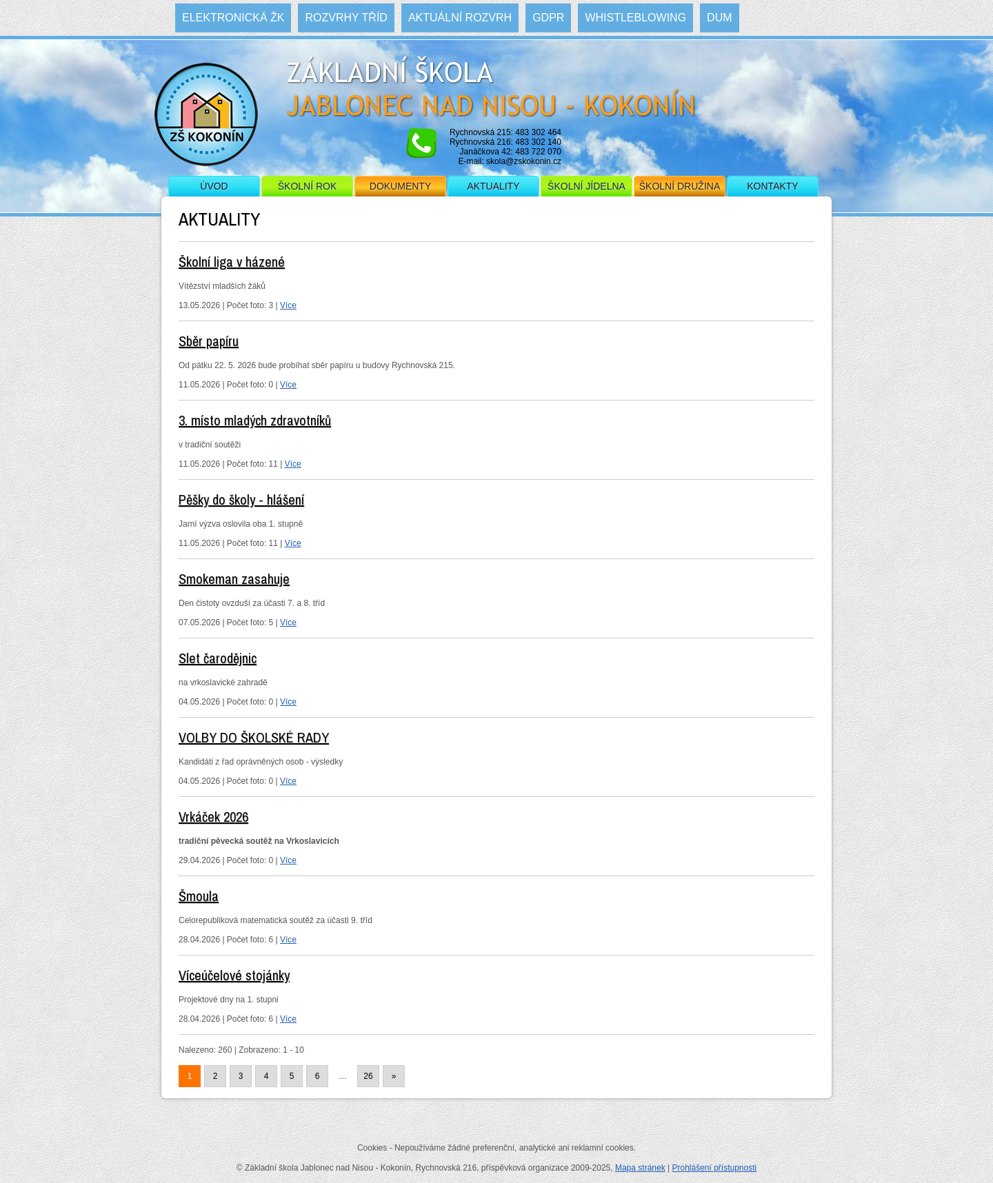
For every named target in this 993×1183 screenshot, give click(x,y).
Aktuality (493, 186)
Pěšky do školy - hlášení (241, 499)
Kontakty (772, 186)
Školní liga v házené (232, 261)
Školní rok (307, 186)
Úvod (214, 186)
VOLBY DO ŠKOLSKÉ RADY (254, 737)
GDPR (548, 17)
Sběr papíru (209, 341)
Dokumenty (400, 186)
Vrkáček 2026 (213, 816)
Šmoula (199, 896)
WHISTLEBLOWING (635, 17)
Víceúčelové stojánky (234, 975)
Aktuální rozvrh (460, 17)
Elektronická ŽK (233, 17)
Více (288, 305)
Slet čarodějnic (218, 658)
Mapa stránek (640, 1168)
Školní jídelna (586, 186)
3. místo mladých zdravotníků (255, 420)
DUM (719, 17)
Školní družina (679, 186)
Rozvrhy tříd (346, 17)
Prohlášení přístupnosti (714, 1168)
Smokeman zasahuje (234, 578)
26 (367, 1076)
